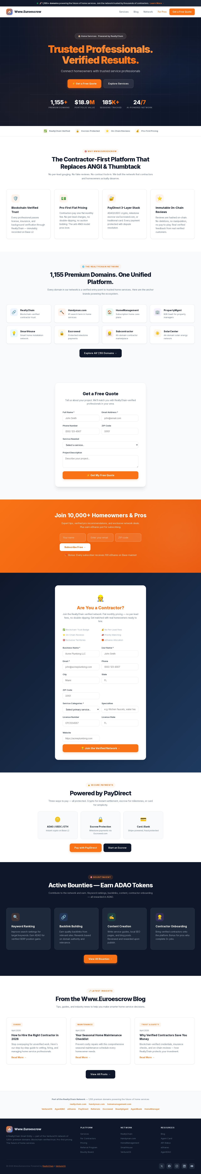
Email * (66, 661)
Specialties (107, 703)
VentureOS (47, 1109)
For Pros (162, 11)
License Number (71, 717)
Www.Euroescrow (23, 12)
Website (67, 732)
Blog (136, 11)
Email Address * (110, 412)
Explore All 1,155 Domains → (100, 353)
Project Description (72, 452)
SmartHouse (127, 1147)
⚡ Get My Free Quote (100, 475)
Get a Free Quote (182, 11)
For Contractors (88, 1138)
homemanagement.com (119, 1104)
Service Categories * (73, 703)
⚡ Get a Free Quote (84, 83)
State (104, 674)
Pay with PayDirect (85, 847)
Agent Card (166, 1138)
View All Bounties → (100, 958)
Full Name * (68, 412)
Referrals (95, 1109)
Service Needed (71, 439)
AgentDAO (60, 1109)
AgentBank (136, 1109)
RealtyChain (126, 1134)
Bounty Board (87, 1152)
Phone (105, 661)
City (65, 674)
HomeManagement (130, 1143)
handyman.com (97, 1104)
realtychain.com (78, 1104)
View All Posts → (100, 1074)
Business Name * (71, 647)
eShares (71, 1109)
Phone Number (70, 425)
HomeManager (152, 1109)
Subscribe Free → (75, 547)
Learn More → (157, 3)
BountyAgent (121, 1109)
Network (148, 11)
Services (124, 11)
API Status (166, 1143)
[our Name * (108, 647)
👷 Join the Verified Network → (100, 748)
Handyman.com (128, 1138)
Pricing (83, 1143)
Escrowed (108, 1109)
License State (108, 717)
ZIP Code (106, 425)
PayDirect (83, 1109)
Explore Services (118, 83)
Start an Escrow (117, 847)
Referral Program (88, 1147)
